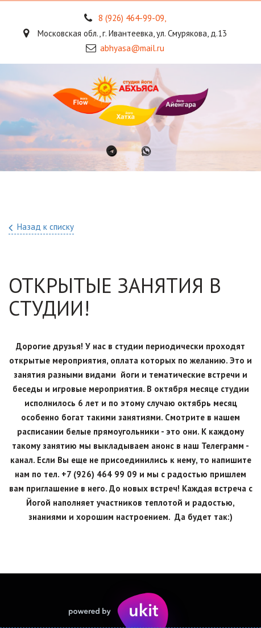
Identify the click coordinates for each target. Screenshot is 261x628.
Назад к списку (45, 226)
